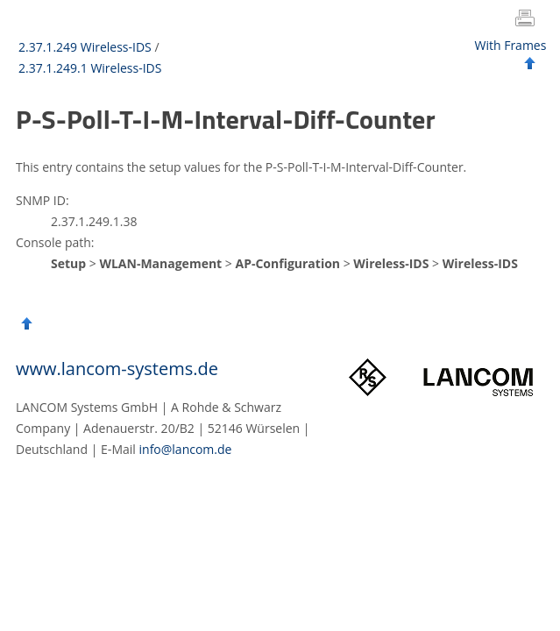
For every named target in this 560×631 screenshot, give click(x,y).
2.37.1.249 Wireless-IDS (85, 47)
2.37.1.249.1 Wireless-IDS (89, 68)
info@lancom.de (185, 449)
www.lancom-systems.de (117, 368)
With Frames (511, 45)
